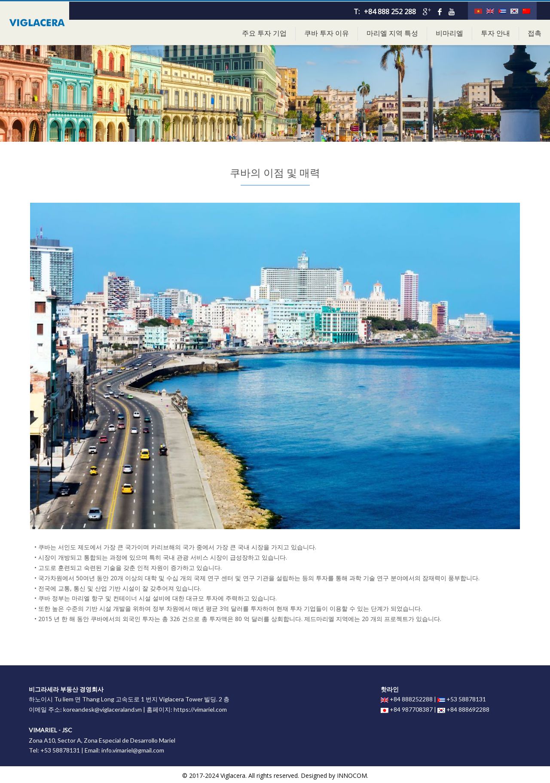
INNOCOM (352, 775)
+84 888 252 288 (390, 11)
